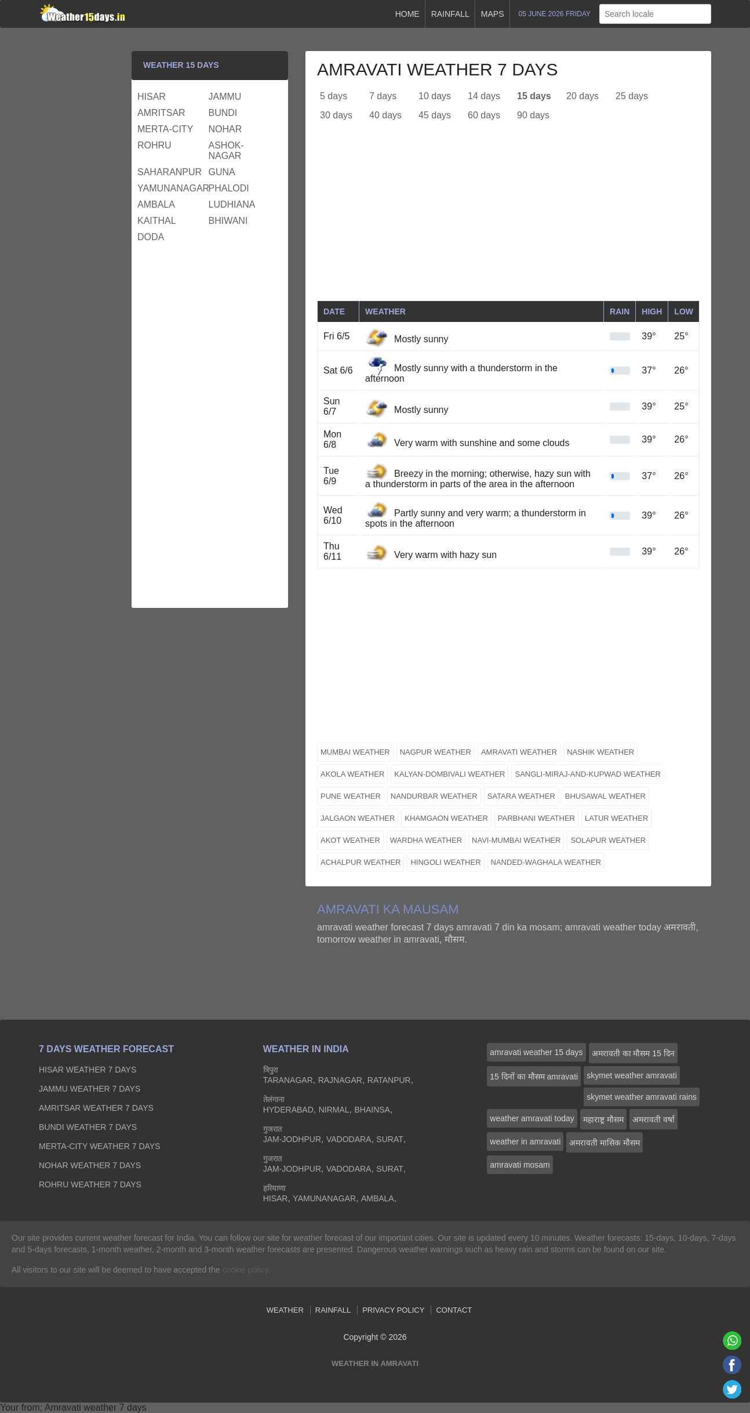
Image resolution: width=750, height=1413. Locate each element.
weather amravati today (532, 1118)
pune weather (351, 796)
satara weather (521, 796)
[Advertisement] (508, 219)
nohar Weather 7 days (90, 1165)
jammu (225, 97)
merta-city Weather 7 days (100, 1146)
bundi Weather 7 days (88, 1127)
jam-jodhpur (292, 1139)
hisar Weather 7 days (87, 1069)
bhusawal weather (605, 796)
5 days (333, 96)
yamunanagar (171, 188)
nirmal (334, 1109)
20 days (582, 96)
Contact (454, 1310)
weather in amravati (525, 1141)
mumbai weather (355, 752)
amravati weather (519, 752)
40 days (385, 115)
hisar (151, 97)
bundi (223, 113)
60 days (484, 115)
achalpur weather (361, 862)
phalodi (229, 188)
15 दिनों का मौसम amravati (534, 1076)
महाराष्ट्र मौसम (603, 1119)
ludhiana (232, 204)
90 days (533, 115)
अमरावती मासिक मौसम (604, 1142)
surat (389, 1139)
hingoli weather (445, 862)
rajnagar (340, 1080)
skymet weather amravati (632, 1075)
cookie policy (245, 1269)
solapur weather (608, 840)
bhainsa (371, 1109)
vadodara (349, 1139)
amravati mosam (519, 1164)
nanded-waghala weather (546, 862)
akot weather (350, 840)
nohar (225, 129)
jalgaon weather (358, 818)
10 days (434, 96)
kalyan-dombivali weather (449, 774)
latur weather (616, 818)
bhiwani (228, 221)
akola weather (352, 774)
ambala (156, 204)
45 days (434, 115)
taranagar (288, 1080)
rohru (154, 145)
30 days (336, 115)
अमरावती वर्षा (653, 1119)
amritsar (161, 113)
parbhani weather (536, 818)
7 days (382, 96)
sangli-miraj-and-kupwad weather (587, 774)
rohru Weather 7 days (90, 1184)
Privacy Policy (393, 1310)
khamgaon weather (446, 818)
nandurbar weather (434, 796)
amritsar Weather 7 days (96, 1108)
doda (150, 237)
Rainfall (450, 14)
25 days (632, 96)
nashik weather (600, 752)
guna (222, 172)
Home (407, 14)
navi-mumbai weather (516, 840)
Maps (492, 14)
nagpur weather (435, 752)
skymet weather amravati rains (642, 1097)
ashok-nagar (226, 150)
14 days (484, 96)
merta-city (165, 129)
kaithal (156, 221)
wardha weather (426, 840)
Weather (285, 1310)
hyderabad (288, 1109)
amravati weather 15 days (536, 1052)
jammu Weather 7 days (89, 1088)
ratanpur (389, 1080)
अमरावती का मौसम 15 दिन (633, 1053)
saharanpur (169, 172)
